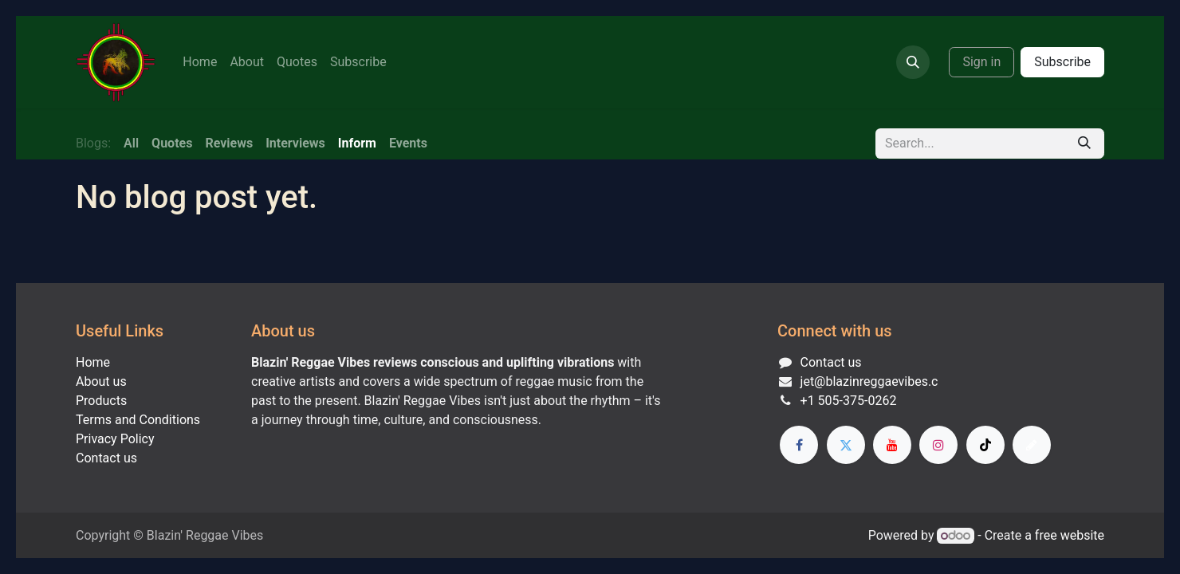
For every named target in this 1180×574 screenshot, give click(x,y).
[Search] (1084, 143)
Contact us (106, 458)
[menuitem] (199, 62)
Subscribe (1062, 61)
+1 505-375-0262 (848, 400)
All (131, 143)
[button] (913, 62)
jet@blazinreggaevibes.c (869, 381)
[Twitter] (846, 445)
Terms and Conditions (138, 419)
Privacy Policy (115, 438)
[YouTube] (892, 445)
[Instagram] (938, 445)
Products (101, 400)
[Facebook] (799, 445)
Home (93, 362)
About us (101, 381)
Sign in (981, 61)
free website (1069, 535)
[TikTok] (985, 445)
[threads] (1032, 445)
